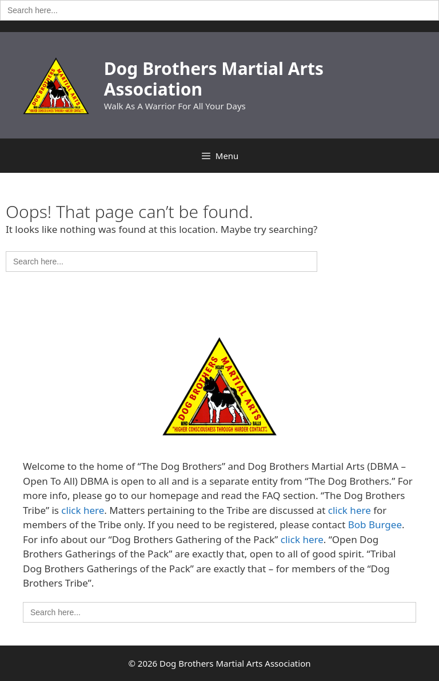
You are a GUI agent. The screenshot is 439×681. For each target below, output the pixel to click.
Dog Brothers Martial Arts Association (214, 79)
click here (82, 510)
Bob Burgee (375, 524)
